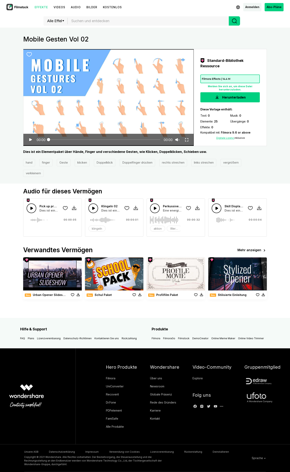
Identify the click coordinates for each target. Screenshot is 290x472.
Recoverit (112, 394)
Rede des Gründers (163, 402)
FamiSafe (112, 418)
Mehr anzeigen (252, 250)
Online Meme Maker (223, 338)
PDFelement (114, 410)
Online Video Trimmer (251, 338)
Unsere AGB (31, 451)
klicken (82, 162)
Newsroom (157, 386)
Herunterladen (230, 97)
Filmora (156, 338)
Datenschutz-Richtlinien (77, 338)
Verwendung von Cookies (124, 451)
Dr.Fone (111, 402)
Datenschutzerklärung (62, 451)
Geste (63, 162)
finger (46, 162)
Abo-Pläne (274, 7)
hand (29, 162)
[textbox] (148, 21)
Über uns (156, 378)
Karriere (155, 410)
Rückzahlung (129, 338)
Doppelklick (104, 162)
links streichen (204, 162)
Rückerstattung (193, 451)
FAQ (22, 338)
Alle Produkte (115, 426)
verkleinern (33, 173)
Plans (31, 338)
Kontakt (155, 418)
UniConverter (115, 386)
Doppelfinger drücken (137, 162)
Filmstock (184, 338)
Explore (198, 378)
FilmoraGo (169, 338)
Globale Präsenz (161, 394)
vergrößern (231, 162)
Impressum (92, 451)
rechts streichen (173, 162)
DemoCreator (200, 338)
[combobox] (148, 21)
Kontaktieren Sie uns (106, 338)
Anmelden (252, 7)
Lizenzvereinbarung (49, 338)
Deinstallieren (221, 451)
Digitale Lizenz (225, 137)
